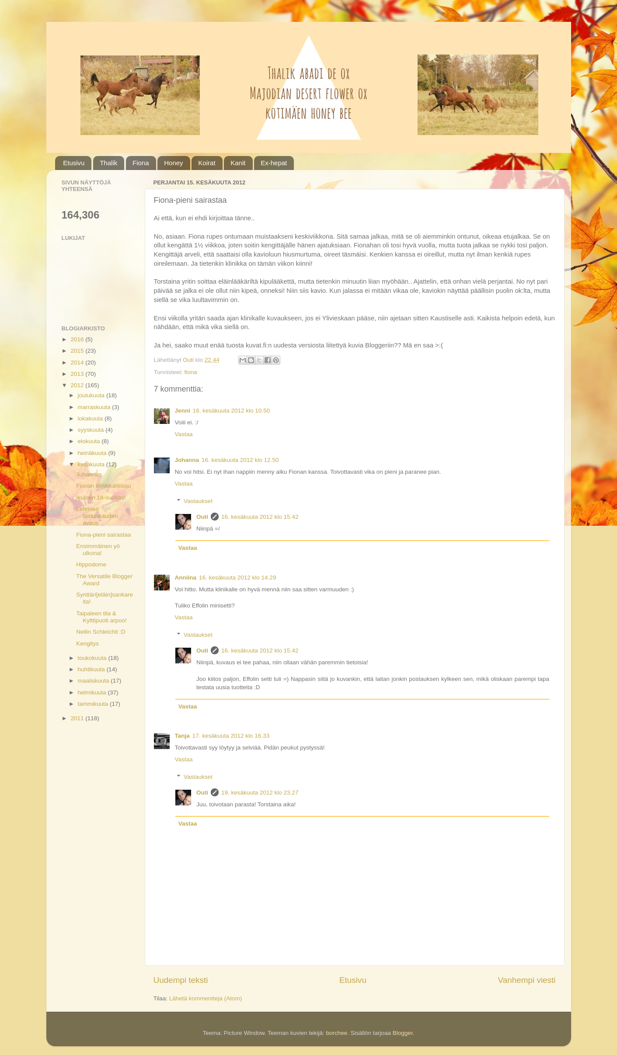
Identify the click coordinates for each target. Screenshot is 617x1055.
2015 (77, 350)
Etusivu (73, 163)
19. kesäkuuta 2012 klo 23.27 (259, 792)
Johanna (187, 460)
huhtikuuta (92, 669)
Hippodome (91, 564)
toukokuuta (93, 658)
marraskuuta (95, 407)
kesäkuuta (92, 464)
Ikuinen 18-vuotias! (100, 497)
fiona (191, 372)
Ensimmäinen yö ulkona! (98, 549)
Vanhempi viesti (527, 980)
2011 (77, 718)
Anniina (186, 577)
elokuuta (90, 441)
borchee (336, 1033)
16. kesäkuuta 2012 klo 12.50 (240, 460)
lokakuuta (91, 418)
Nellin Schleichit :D (100, 631)
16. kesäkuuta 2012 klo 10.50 (231, 410)
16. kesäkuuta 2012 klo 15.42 (259, 517)
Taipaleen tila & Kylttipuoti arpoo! (101, 617)
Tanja (182, 735)
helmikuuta (93, 692)
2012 (77, 385)
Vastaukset (198, 501)
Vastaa (184, 434)
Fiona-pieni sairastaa (103, 534)
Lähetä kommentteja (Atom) (205, 998)
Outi (202, 517)
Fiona (140, 163)
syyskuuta (92, 430)
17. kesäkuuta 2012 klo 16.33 (230, 735)
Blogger (403, 1033)
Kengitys (87, 643)
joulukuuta (92, 395)
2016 (77, 339)
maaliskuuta (94, 680)
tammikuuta (94, 704)
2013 (77, 374)
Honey (173, 163)
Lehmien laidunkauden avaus (97, 516)
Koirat (206, 163)
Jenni (182, 410)
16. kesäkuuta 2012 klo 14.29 (237, 577)
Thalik (108, 163)
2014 (77, 362)
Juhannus (89, 474)
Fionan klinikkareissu (103, 485)
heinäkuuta (93, 453)
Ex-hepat (274, 163)
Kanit (237, 163)
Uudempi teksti (180, 980)
